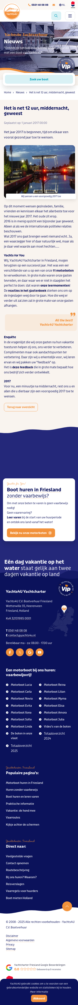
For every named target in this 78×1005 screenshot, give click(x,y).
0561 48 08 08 (17, 631)
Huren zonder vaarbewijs (22, 790)
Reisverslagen (15, 884)
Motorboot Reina (52, 685)
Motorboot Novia (19, 699)
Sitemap (11, 949)
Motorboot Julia (51, 719)
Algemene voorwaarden (20, 940)
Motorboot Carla (19, 692)
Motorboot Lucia (19, 685)
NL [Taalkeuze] (62, 4)
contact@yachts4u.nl (22, 635)
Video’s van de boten (55, 726)
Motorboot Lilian (52, 692)
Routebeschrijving (17, 870)
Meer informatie (39, 991)
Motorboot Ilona (18, 713)
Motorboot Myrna (52, 699)
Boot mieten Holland (19, 898)
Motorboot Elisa (51, 706)
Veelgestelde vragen (19, 856)
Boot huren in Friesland (34, 496)
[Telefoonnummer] (38, 5)
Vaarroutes (13, 817)
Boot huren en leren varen (22, 797)
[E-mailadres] (53, 5)
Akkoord (39, 998)
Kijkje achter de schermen (22, 825)
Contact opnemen (17, 863)
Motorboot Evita (19, 706)
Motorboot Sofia (19, 719)
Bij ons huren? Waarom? (21, 877)
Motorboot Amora (53, 713)
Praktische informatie (20, 804)
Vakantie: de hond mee (20, 811)
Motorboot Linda (19, 726)
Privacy (10, 944)
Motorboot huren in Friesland (24, 783)
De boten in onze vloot (19, 736)
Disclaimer (12, 936)
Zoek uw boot (39, 79)
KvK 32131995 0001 (18, 618)
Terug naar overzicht (21, 407)
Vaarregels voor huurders (22, 891)
